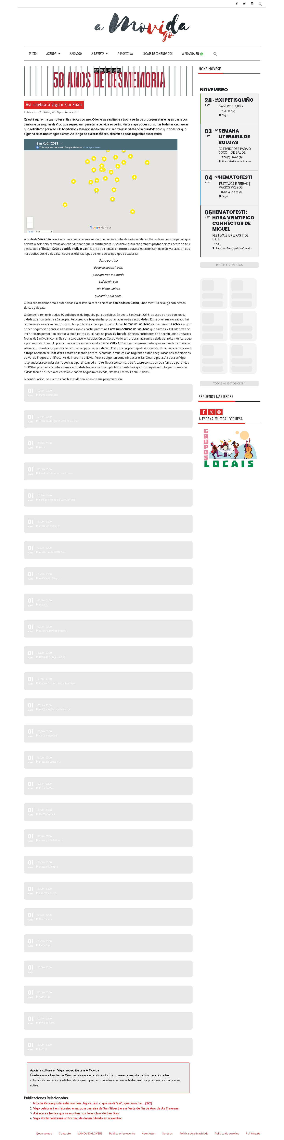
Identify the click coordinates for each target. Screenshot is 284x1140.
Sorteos (168, 1131)
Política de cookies (227, 1131)
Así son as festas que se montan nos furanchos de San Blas (73, 1112)
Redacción (70, 112)
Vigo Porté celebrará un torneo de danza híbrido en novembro (74, 1117)
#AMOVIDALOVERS (90, 1131)
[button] (260, 3)
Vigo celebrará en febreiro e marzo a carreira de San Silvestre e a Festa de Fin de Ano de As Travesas (99, 1107)
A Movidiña (125, 53)
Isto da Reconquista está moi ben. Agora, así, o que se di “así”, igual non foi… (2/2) (88, 1102)
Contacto (65, 1131)
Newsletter (149, 1131)
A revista (97, 53)
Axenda (51, 53)
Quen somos (44, 1131)
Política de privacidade (194, 1131)
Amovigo (76, 53)
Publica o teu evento (123, 1131)
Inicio (33, 53)
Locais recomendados (158, 53)
